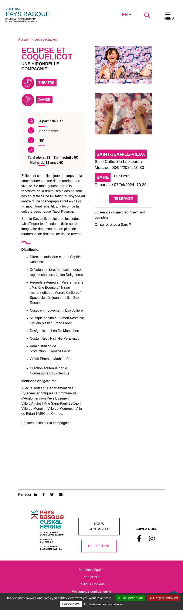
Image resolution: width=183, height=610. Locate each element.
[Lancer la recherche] (147, 15)
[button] (98, 66)
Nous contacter (99, 526)
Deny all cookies (163, 598)
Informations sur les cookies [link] (103, 604)
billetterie (99, 546)
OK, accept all (130, 598)
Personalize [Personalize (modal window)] (71, 604)
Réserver (123, 199)
